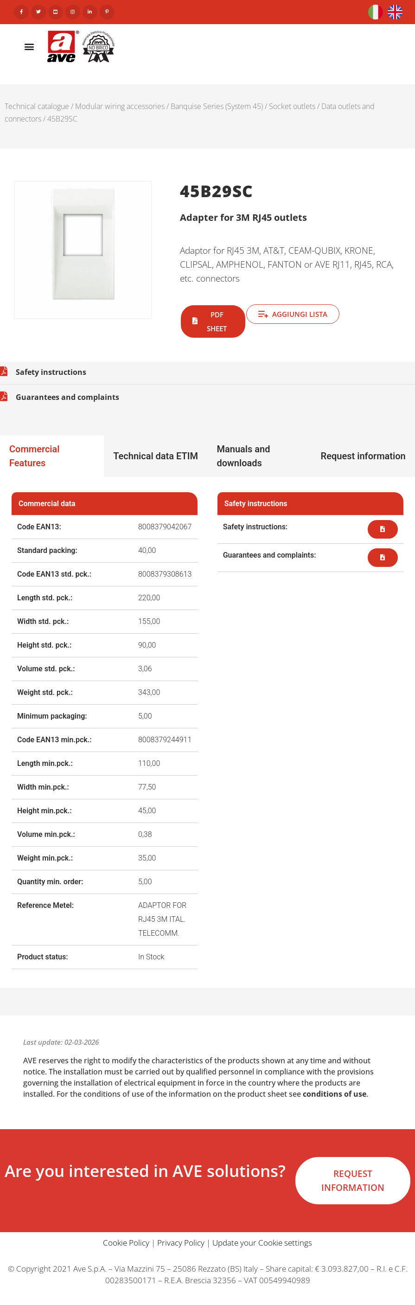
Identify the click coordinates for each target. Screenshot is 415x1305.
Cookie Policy (126, 1242)
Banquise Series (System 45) (217, 106)
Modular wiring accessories (120, 106)
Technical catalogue (37, 106)
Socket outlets (292, 106)
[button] (29, 46)
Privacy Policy (180, 1242)
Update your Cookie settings (262, 1242)
